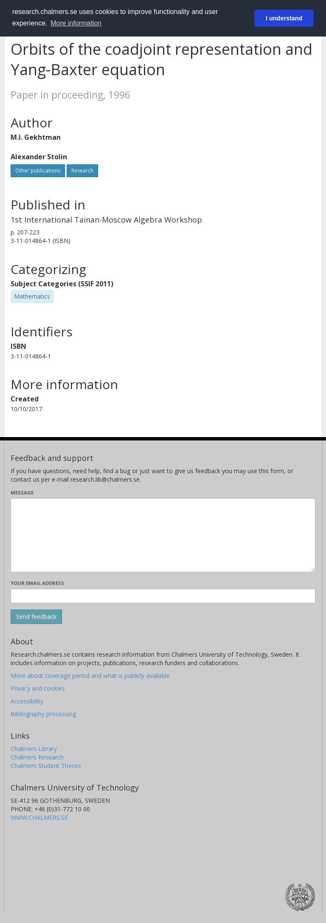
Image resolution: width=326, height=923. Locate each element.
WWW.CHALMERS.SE (39, 817)
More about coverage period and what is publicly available (90, 676)
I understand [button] (284, 18)
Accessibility (27, 701)
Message (22, 492)
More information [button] (76, 23)
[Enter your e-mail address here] (163, 596)
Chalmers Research (37, 757)
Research (82, 170)
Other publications (37, 170)
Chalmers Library (34, 749)
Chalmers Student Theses (46, 766)
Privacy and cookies (38, 688)
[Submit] (36, 617)
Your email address (37, 583)
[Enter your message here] (163, 535)
